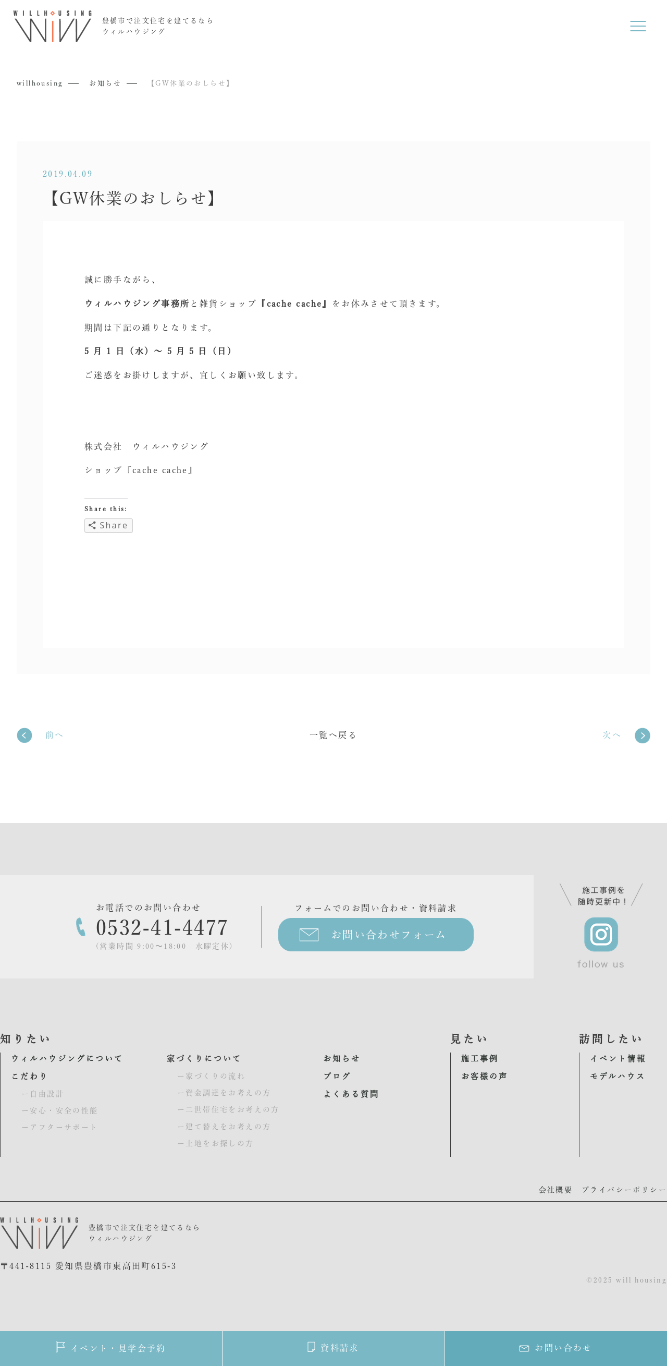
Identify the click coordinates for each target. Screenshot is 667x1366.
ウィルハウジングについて (67, 1058)
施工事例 (480, 1058)
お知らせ (105, 83)
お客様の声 (484, 1076)
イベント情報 (618, 1058)
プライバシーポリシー (624, 1189)
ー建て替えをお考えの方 (224, 1126)
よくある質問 (351, 1094)
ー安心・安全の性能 (59, 1110)
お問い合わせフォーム (389, 934)
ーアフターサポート (59, 1127)
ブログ (337, 1076)
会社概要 (556, 1189)
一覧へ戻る (333, 735)
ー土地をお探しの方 (215, 1143)
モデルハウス (618, 1076)
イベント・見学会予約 (111, 1346)
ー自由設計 (42, 1093)
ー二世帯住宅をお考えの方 (228, 1109)
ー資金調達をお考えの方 (224, 1092)
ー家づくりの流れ (211, 1076)
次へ (612, 735)
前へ (55, 735)
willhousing (40, 83)
